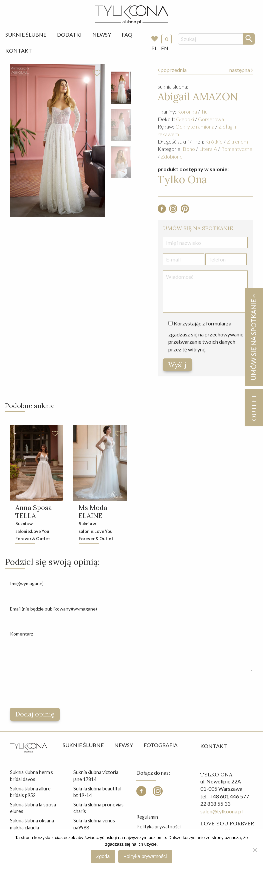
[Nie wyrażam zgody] (254, 849)
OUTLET (253, 407)
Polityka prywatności (158, 826)
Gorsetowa (211, 119)
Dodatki (69, 34)
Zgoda (103, 856)
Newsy (101, 34)
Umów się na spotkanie (253, 336)
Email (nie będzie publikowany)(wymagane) (53, 609)
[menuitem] (26, 35)
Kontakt (18, 50)
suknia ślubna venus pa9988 (94, 824)
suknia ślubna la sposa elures (33, 808)
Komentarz (21, 634)
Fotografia (161, 745)
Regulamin (147, 817)
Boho (189, 149)
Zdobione (172, 156)
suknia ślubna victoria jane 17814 (95, 775)
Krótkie (214, 141)
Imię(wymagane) (27, 583)
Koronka (187, 111)
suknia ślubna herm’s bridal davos (31, 775)
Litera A (208, 149)
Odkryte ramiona (194, 126)
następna (241, 70)
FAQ (127, 34)
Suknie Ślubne (25, 34)
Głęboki (185, 119)
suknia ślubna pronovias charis (98, 808)
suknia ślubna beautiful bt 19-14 (97, 792)
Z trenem (237, 141)
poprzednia (172, 70)
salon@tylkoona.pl (221, 811)
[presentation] (60, 689)
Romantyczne (236, 149)
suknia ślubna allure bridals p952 (30, 792)
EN (164, 48)
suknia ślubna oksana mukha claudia (32, 824)
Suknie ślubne (83, 745)
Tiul (205, 111)
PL (154, 48)
